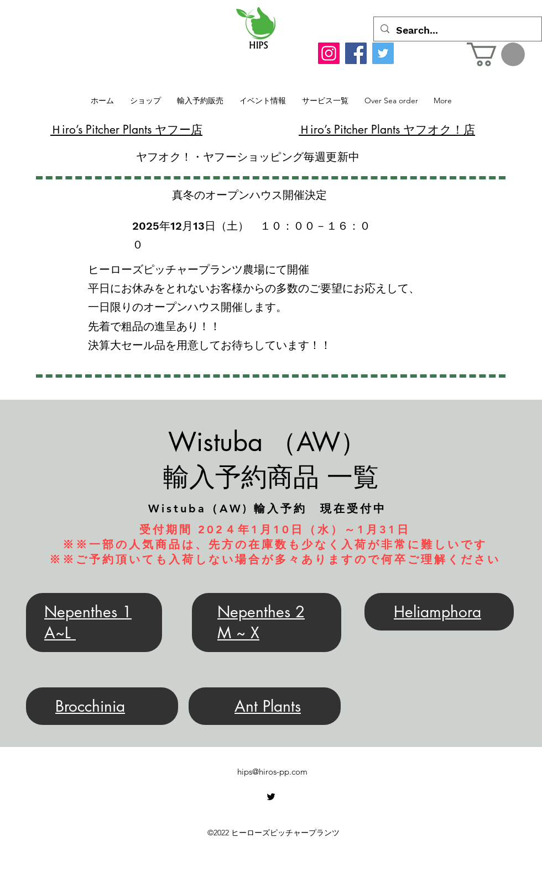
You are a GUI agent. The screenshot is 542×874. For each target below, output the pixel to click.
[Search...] (457, 30)
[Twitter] (383, 53)
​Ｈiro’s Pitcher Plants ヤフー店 (126, 129)
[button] (496, 54)
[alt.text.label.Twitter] (271, 796)
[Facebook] (356, 53)
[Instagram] (329, 53)
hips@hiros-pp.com (272, 771)
